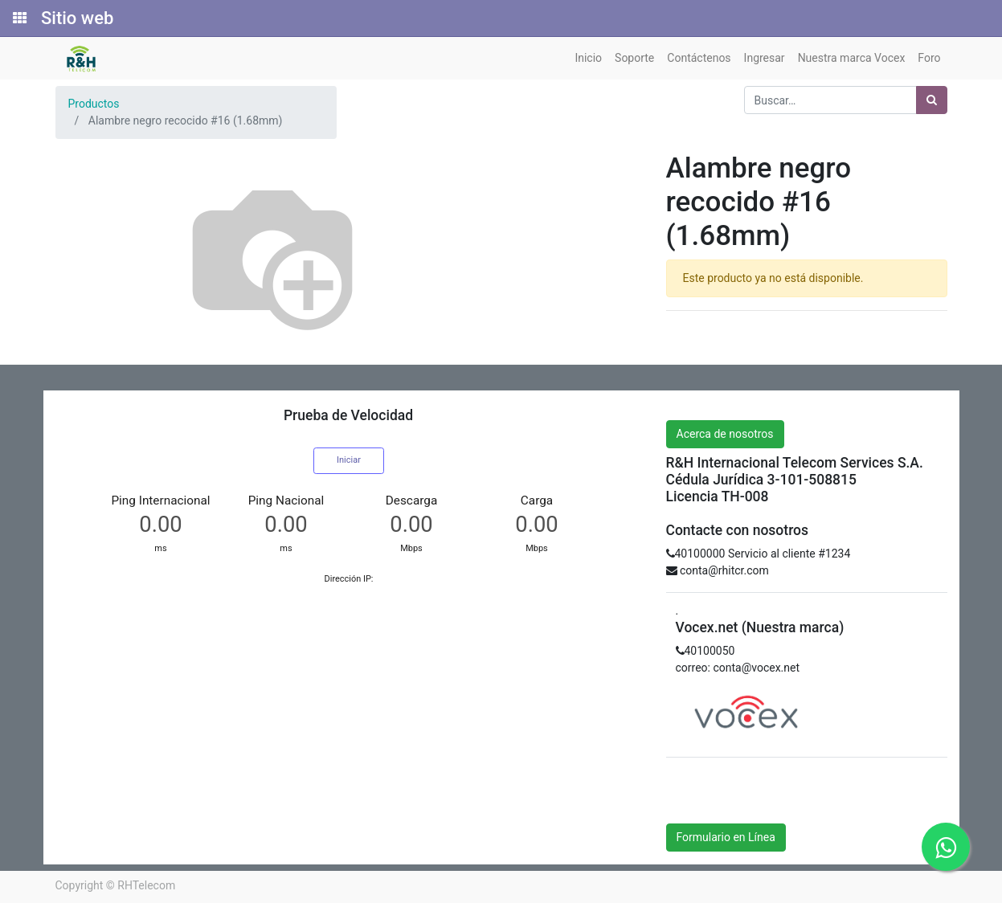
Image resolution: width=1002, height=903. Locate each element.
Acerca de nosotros (725, 433)
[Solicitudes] (18, 18)
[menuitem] (588, 58)
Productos (94, 103)
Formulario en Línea (726, 837)
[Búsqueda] (931, 100)
